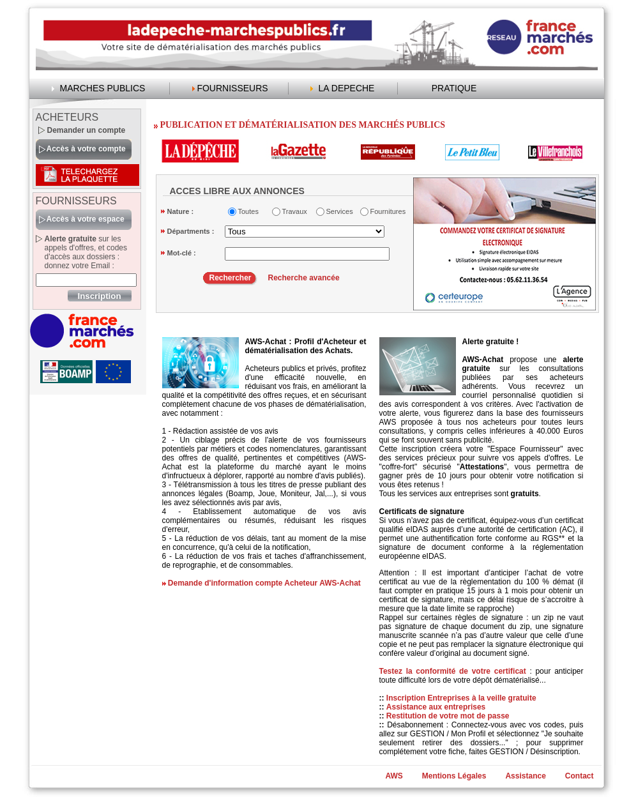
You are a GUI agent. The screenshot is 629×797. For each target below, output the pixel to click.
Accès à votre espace (86, 219)
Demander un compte (86, 130)
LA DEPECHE (347, 88)
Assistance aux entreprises (435, 706)
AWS (393, 775)
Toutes (248, 211)
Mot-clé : (181, 253)
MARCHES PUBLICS (103, 88)
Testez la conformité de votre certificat (454, 671)
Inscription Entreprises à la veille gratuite (461, 698)
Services (339, 211)
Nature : (180, 211)
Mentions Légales (454, 775)
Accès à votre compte (86, 148)
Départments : (191, 231)
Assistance (525, 775)
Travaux (294, 211)
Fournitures (385, 211)
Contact (579, 775)
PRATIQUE (454, 88)
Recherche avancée (304, 277)
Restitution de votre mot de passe (448, 715)
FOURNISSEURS (232, 88)
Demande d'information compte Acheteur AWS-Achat (264, 583)
